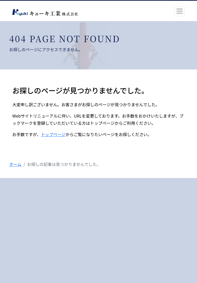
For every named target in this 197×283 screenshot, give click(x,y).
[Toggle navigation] (179, 11)
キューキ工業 (53, 13)
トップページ (53, 134)
